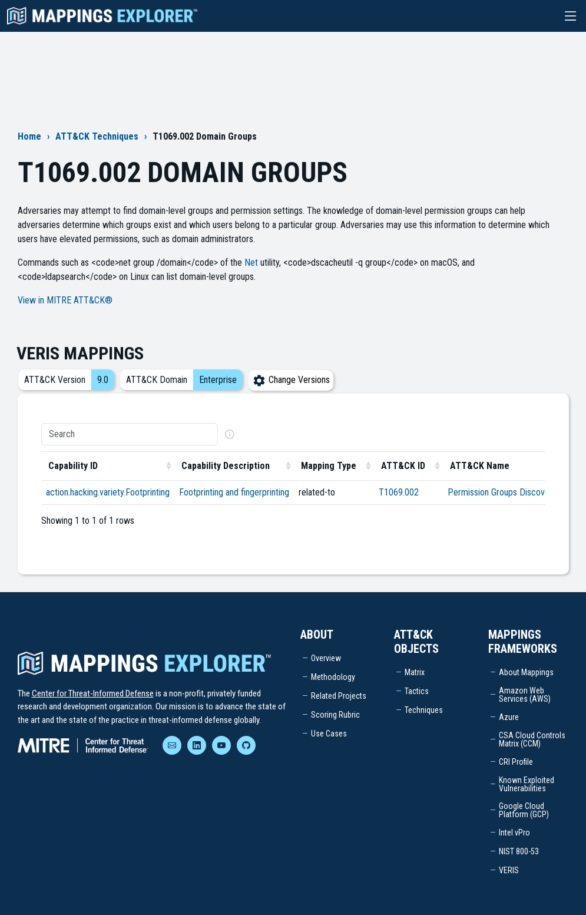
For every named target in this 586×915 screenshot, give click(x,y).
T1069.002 (399, 492)
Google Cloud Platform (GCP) (524, 810)
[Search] (129, 434)
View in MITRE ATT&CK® (65, 300)
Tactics (417, 691)
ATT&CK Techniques (96, 136)
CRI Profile (516, 762)
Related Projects (338, 696)
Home (29, 136)
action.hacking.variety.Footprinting (108, 492)
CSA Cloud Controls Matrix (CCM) (532, 739)
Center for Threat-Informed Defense (93, 693)
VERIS (509, 870)
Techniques (424, 710)
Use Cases (329, 733)
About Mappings (526, 672)
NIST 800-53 (519, 851)
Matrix (415, 672)
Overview (326, 658)
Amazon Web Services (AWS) (525, 694)
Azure (509, 717)
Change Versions (291, 379)
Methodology (333, 677)
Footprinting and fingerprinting (234, 492)
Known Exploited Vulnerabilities (526, 784)
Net (251, 262)
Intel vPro (514, 832)
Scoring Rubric (335, 715)
